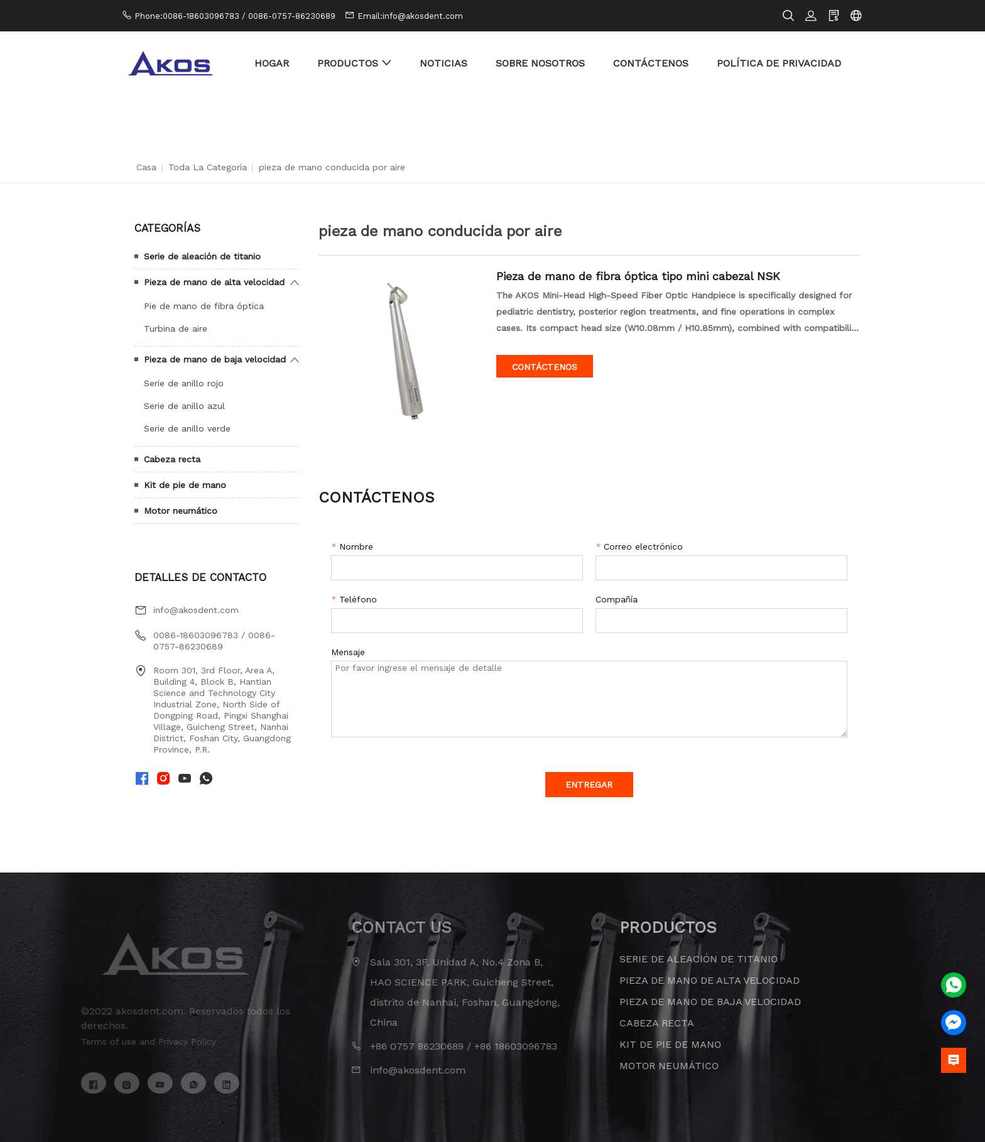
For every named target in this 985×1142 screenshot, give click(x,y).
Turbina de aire (175, 329)
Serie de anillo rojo (184, 383)
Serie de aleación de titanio (202, 256)
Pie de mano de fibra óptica (204, 306)
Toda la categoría (207, 167)
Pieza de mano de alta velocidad (214, 282)
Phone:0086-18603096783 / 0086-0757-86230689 (234, 16)
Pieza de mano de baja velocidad (215, 359)
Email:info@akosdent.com (410, 16)
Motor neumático (180, 511)
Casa (146, 167)
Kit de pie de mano (185, 485)
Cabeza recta (172, 459)
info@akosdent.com (196, 610)
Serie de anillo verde (187, 428)
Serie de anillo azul (184, 406)
